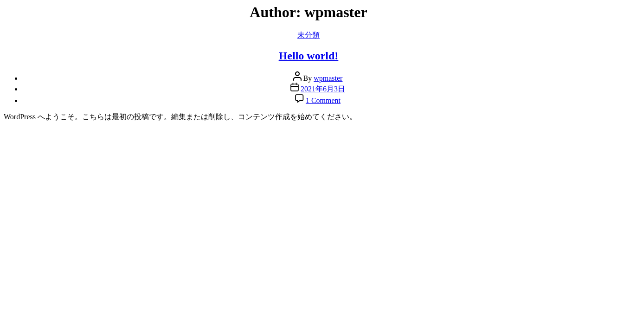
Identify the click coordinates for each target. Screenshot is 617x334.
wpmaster (328, 78)
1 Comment (323, 100)
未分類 (308, 35)
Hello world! (309, 56)
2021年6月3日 (323, 89)
